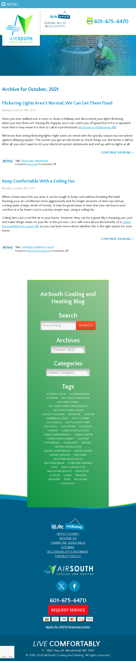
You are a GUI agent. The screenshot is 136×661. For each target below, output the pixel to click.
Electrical (32, 164)
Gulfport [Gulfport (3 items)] (83, 439)
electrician (27, 160)
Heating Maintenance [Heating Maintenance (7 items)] (57, 451)
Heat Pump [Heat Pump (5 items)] (80, 455)
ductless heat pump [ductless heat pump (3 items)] (77, 422)
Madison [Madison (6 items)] (81, 475)
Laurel (50, 247)
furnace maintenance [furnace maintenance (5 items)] (57, 435)
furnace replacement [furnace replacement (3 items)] (60, 439)
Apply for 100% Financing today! (68, 627)
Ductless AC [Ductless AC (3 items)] (54, 422)
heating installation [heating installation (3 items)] (68, 447)
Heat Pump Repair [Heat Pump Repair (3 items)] (54, 463)
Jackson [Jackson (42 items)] (55, 475)
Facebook (74, 586)
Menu (12, 4)
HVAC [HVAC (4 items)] (54, 467)
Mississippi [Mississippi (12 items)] (54, 479)
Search (86, 325)
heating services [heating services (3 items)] (60, 455)
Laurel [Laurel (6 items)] (68, 475)
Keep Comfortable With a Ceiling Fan (38, 181)
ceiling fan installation (33, 247)
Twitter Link (7, 161)
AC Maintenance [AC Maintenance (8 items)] (80, 394)
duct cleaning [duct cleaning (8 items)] (81, 418)
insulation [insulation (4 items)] (82, 471)
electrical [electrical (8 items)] (50, 426)
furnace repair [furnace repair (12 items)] (83, 435)
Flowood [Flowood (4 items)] (85, 426)
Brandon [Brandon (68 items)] (74, 414)
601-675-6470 (111, 21)
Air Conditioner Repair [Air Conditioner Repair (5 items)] (75, 398)
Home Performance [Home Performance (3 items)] (80, 463)
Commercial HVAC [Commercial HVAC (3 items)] (57, 418)
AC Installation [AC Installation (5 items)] (56, 394)
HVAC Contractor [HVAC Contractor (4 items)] (73, 467)
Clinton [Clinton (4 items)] (89, 414)
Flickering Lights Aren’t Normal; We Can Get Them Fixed (57, 103)
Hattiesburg (41, 160)
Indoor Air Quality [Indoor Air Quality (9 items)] (59, 471)
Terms (11, 657)
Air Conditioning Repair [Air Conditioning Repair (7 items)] (68, 410)
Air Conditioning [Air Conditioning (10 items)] (68, 402)
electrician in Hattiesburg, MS (97, 127)
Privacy (4, 657)
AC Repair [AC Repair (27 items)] (52, 398)
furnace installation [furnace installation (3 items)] (75, 430)
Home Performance (38, 250)
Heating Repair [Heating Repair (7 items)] (83, 451)
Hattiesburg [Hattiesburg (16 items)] (52, 443)
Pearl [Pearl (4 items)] (67, 479)
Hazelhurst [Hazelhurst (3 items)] (71, 443)
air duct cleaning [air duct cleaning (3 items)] (53, 414)
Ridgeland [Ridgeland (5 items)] (81, 479)
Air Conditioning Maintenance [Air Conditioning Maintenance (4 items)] (68, 406)
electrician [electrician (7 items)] (68, 426)
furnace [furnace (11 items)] (53, 430)
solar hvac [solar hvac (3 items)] (68, 483)
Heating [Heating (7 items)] (86, 443)
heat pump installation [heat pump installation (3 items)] (68, 459)
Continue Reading (116, 152)
